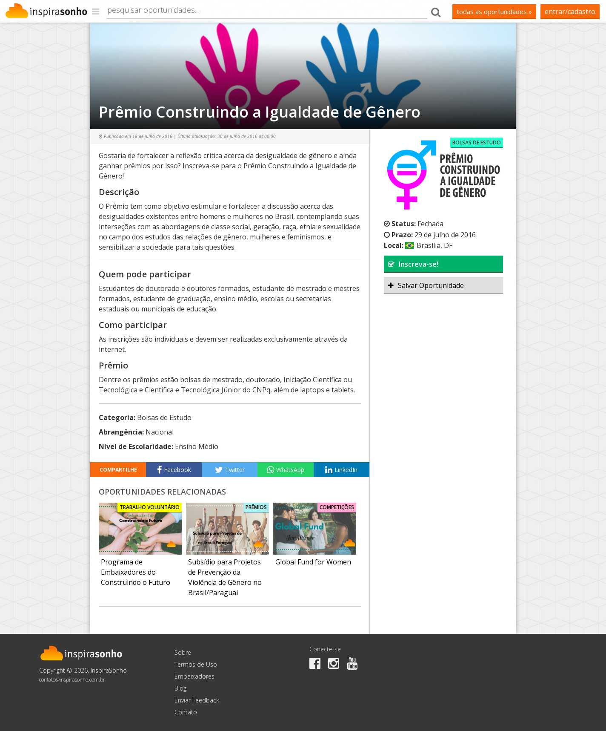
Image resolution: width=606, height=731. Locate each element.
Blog (180, 688)
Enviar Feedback (196, 700)
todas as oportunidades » (494, 11)
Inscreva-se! (413, 264)
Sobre (182, 652)
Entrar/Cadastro (570, 11)
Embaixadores (194, 676)
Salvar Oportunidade (426, 285)
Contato (185, 712)
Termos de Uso (195, 664)
